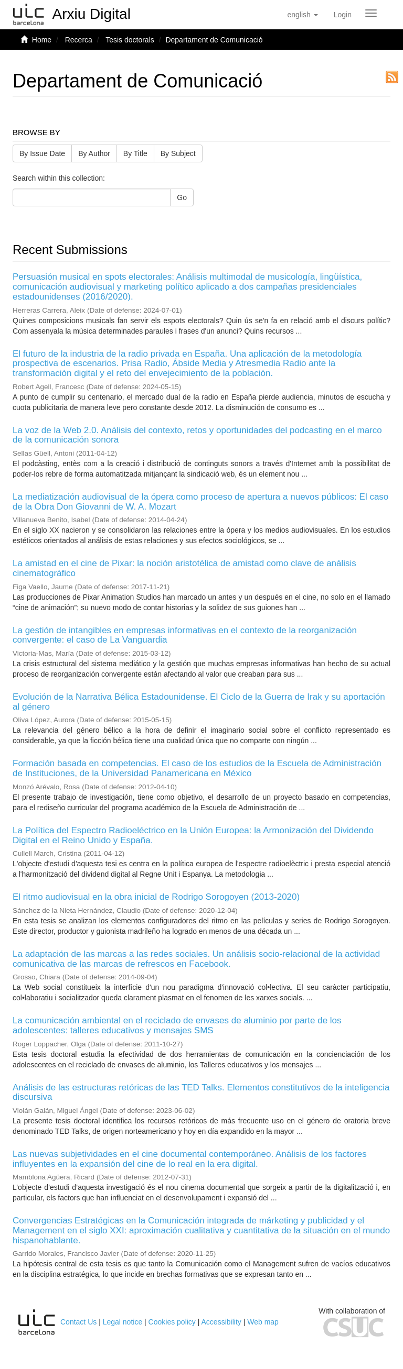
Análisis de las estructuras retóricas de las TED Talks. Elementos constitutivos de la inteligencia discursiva (201, 1092)
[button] (302, 14)
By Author (94, 153)
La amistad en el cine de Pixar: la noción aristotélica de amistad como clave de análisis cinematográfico (184, 568)
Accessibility (221, 1322)
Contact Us (78, 1322)
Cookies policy (172, 1322)
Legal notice (123, 1322)
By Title (135, 153)
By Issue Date (42, 153)
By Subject (178, 153)
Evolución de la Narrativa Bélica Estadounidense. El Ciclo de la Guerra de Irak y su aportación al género (199, 702)
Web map (263, 1322)
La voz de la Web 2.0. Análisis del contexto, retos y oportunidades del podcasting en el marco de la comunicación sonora (197, 435)
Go (182, 197)
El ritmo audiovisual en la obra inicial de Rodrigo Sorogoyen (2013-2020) (156, 897)
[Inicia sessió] (342, 14)
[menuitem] (342, 14)
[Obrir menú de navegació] (371, 13)
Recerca (78, 40)
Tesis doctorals (129, 40)
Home (41, 40)
